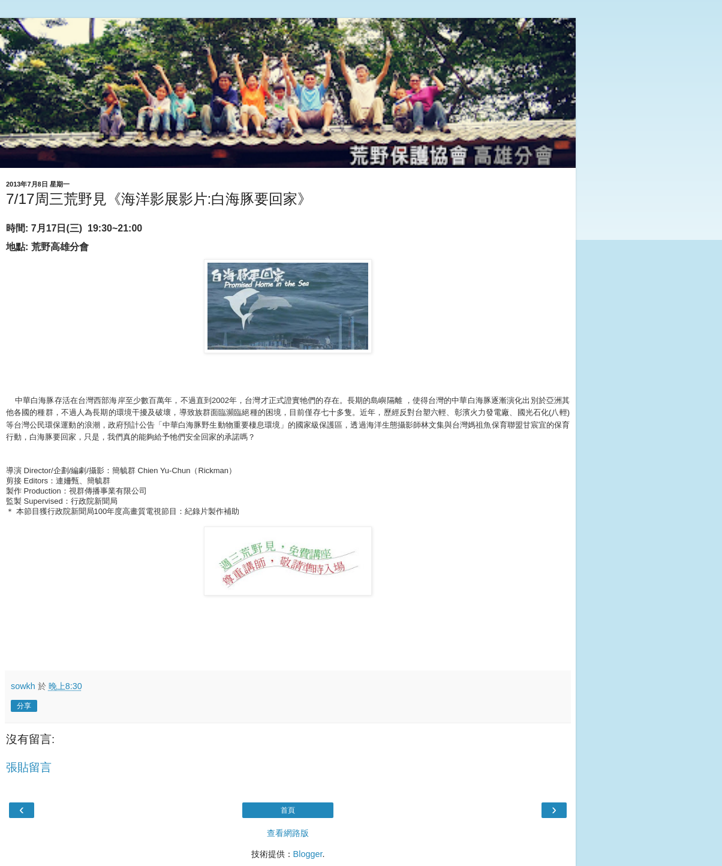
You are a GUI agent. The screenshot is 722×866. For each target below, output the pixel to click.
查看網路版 (288, 833)
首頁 (288, 810)
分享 (24, 706)
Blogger (308, 854)
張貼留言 (29, 767)
